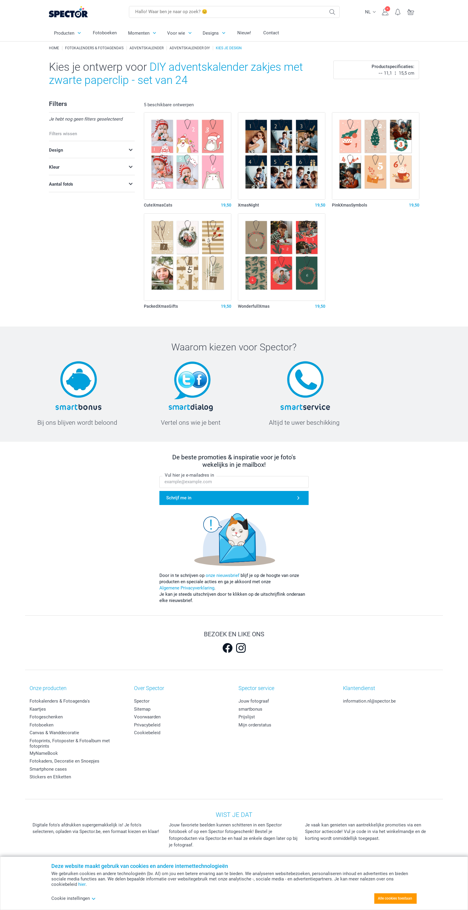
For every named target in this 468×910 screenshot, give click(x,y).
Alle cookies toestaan (395, 898)
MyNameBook (44, 753)
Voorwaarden (147, 717)
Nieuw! (244, 33)
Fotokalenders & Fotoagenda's (60, 701)
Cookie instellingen (73, 898)
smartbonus (250, 709)
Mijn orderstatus (254, 725)
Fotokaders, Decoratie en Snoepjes (64, 761)
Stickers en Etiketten (50, 777)
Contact (271, 33)
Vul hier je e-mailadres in (189, 475)
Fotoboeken (105, 33)
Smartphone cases (48, 769)
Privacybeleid (147, 725)
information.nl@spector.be (369, 701)
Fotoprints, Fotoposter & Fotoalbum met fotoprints (70, 743)
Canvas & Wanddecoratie (54, 732)
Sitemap (142, 709)
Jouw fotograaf (253, 701)
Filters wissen (63, 133)
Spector (142, 701)
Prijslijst (246, 717)
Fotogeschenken (46, 717)
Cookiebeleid (147, 732)
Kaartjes (38, 709)
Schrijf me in (178, 498)
